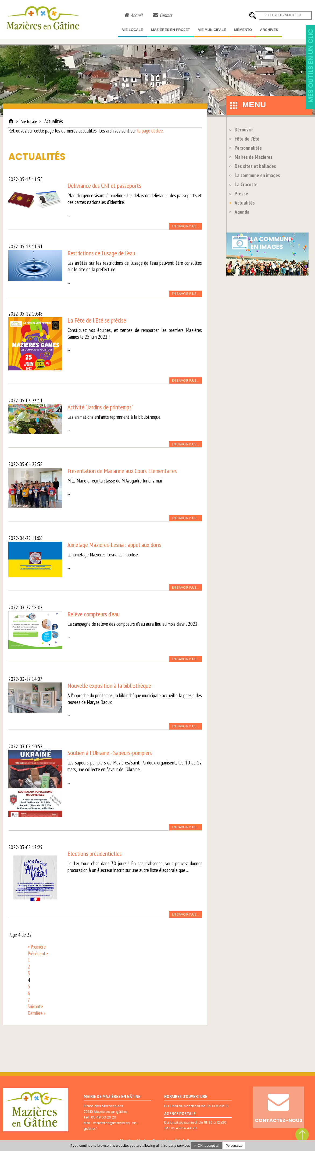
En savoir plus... (185, 226)
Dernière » (36, 1013)
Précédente (38, 953)
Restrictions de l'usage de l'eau (101, 253)
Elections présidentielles (94, 853)
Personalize (234, 1146)
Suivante (35, 1006)
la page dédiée (150, 130)
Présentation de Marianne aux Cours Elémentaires (122, 471)
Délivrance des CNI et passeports (104, 185)
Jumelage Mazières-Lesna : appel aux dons (114, 545)
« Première (37, 946)
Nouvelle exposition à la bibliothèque (109, 685)
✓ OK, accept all (207, 1145)
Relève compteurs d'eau (93, 614)
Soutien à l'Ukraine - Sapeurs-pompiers (109, 753)
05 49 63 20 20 (103, 1117)
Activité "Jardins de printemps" (100, 407)
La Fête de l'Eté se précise (96, 320)
